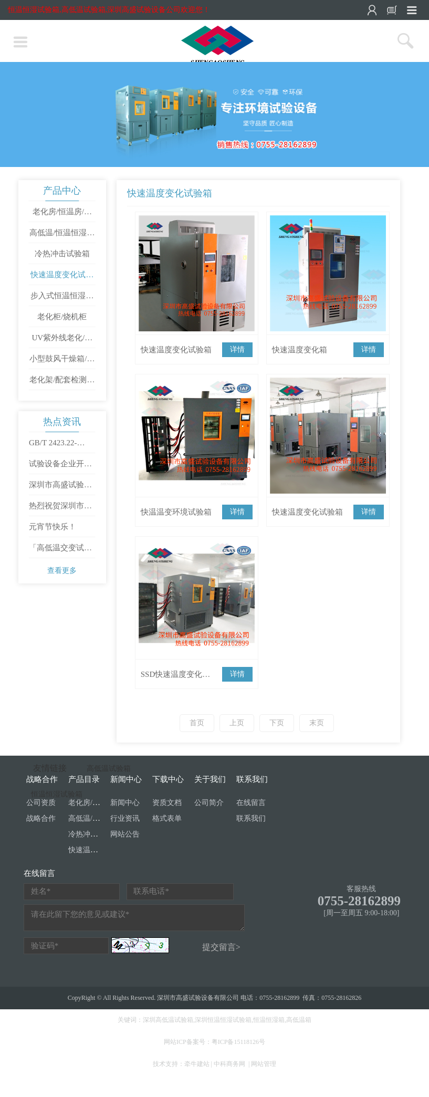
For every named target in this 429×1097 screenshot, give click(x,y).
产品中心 (62, 190)
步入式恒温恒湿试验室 (61, 298)
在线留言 (251, 803)
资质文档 (167, 803)
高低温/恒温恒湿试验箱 (62, 235)
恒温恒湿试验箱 (56, 794)
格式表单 (167, 818)
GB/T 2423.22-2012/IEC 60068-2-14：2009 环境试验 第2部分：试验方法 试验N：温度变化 (61, 445)
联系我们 (252, 779)
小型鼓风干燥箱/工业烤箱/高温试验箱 (62, 361)
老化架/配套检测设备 (62, 382)
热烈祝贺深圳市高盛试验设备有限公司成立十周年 (60, 509)
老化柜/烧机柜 (62, 316)
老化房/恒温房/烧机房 (62, 214)
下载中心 (168, 779)
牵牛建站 (197, 1064)
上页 (236, 723)
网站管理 (263, 1064)
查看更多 (62, 570)
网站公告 (125, 834)
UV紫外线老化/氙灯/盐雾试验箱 (62, 340)
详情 (237, 349)
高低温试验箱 (109, 768)
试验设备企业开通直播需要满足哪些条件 (60, 466)
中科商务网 (229, 1064)
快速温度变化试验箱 (61, 277)
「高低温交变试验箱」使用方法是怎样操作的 (60, 551)
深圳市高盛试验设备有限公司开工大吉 (60, 487)
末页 (316, 723)
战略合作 (41, 818)
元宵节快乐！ (52, 527)
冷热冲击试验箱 (62, 253)
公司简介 (209, 803)
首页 (197, 723)
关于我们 (210, 779)
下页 (276, 723)
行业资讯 (125, 818)
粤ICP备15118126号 (238, 1042)
